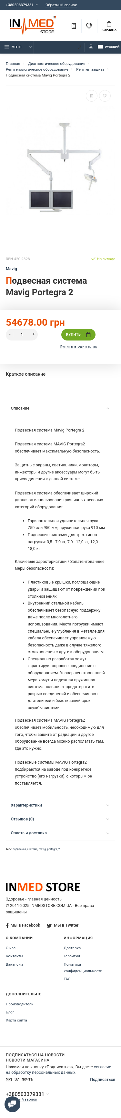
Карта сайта (16, 1020)
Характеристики (60, 805)
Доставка (72, 948)
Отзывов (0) (60, 819)
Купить (78, 334)
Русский (108, 47)
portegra (52, 849)
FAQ (67, 979)
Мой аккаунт (91, 47)
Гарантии (72, 956)
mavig (42, 849)
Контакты (14, 956)
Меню (13, 47)
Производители (20, 1004)
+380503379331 (20, 5)
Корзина (109, 26)
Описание (60, 408)
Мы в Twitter (62, 925)
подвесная (19, 849)
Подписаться (102, 1079)
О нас (10, 948)
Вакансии (14, 964)
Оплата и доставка (60, 832)
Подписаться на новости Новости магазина (35, 1057)
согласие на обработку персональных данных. (58, 1069)
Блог (10, 1012)
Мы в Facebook (23, 925)
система (32, 849)
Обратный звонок (61, 5)
